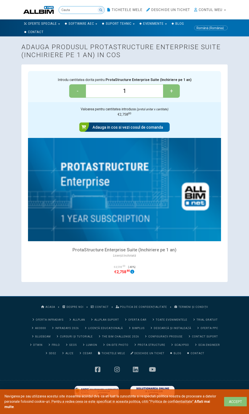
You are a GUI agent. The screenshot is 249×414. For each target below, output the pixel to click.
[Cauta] (82, 10)
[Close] (235, 401)
